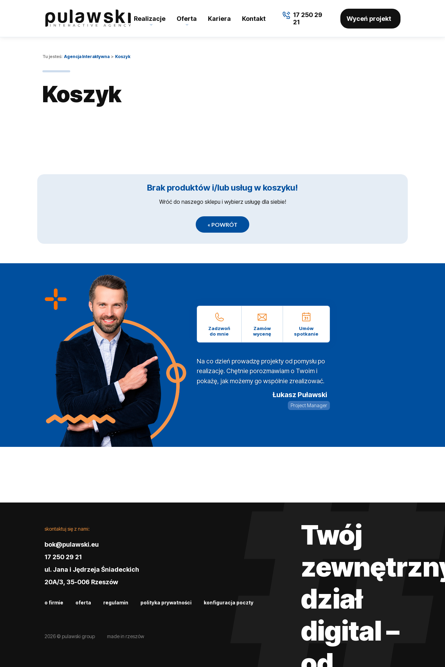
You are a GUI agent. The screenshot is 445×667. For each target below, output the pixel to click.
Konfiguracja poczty (228, 602)
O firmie (53, 602)
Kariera (219, 18)
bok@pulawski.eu (71, 544)
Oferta (187, 18)
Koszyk (122, 56)
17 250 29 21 (63, 557)
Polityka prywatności (166, 602)
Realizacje (149, 18)
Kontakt (254, 18)
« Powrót (222, 224)
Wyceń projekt (369, 18)
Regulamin (115, 602)
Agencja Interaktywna (87, 56)
